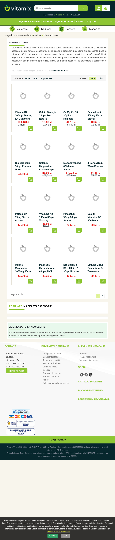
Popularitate (47, 78)
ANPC (46, 380)
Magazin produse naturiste (18, 35)
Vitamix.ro (61, 440)
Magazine (91, 21)
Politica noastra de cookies (58, 531)
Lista (101, 78)
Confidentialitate (50, 357)
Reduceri (46, 28)
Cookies (46, 370)
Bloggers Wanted (90, 390)
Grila (92, 78)
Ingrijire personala (64, 21)
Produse (37, 35)
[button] (99, 7)
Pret (36, 78)
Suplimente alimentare (29, 21)
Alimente (47, 21)
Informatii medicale (91, 346)
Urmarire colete (50, 366)
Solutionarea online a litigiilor (56, 383)
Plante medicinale (88, 357)
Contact (10, 346)
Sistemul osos (51, 35)
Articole (83, 353)
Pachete (79, 21)
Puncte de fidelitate (52, 363)
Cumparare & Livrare (52, 353)
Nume (28, 78)
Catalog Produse (90, 381)
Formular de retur (51, 376)
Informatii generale (55, 346)
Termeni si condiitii (51, 360)
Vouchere (22, 28)
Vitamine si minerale (89, 360)
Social (82, 367)
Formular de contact (52, 373)
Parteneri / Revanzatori (94, 399)
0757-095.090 (74, 15)
